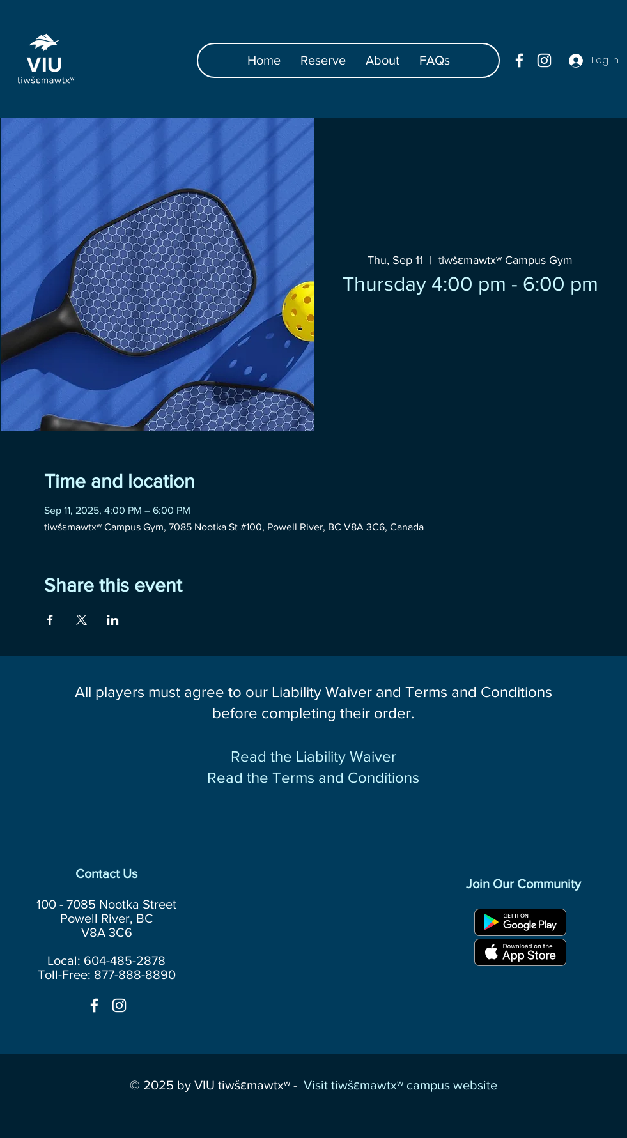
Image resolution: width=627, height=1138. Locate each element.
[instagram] (544, 60)
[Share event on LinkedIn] (113, 620)
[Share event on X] (81, 620)
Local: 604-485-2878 (106, 960)
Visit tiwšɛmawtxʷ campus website (400, 1085)
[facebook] (519, 60)
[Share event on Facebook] (50, 620)
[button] (434, 60)
